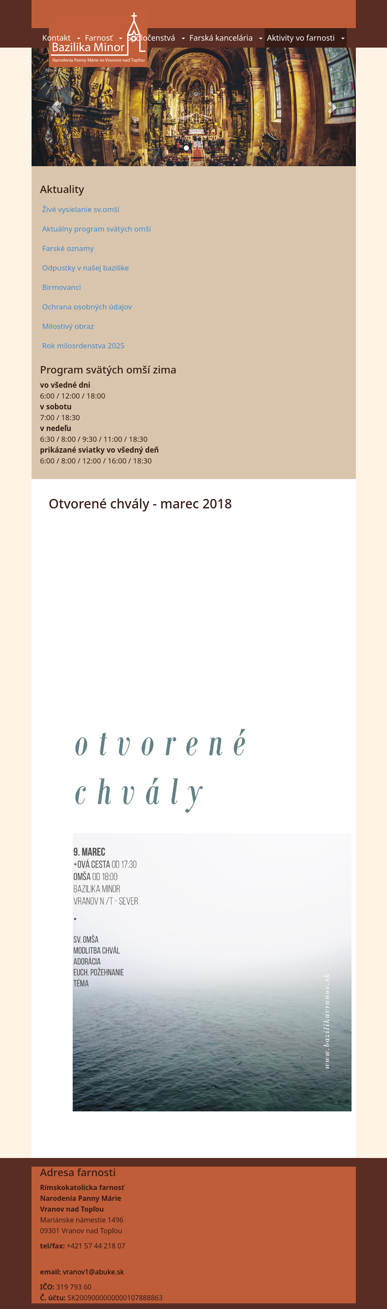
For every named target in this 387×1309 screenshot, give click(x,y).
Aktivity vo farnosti (306, 37)
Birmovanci (61, 287)
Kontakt (61, 37)
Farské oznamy (68, 248)
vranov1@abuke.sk (93, 1272)
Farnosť (103, 37)
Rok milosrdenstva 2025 (83, 346)
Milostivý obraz (68, 326)
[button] (56, 107)
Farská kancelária (225, 37)
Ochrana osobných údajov (87, 307)
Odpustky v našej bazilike (85, 268)
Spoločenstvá (156, 37)
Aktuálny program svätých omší (96, 229)
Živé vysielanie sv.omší (80, 209)
